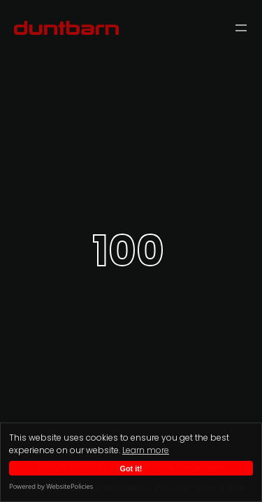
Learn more (145, 450)
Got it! (131, 468)
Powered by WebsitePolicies (51, 486)
